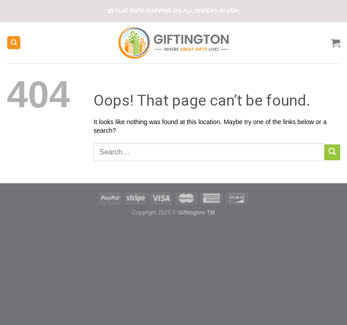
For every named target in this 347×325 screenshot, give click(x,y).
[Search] (13, 42)
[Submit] (332, 152)
